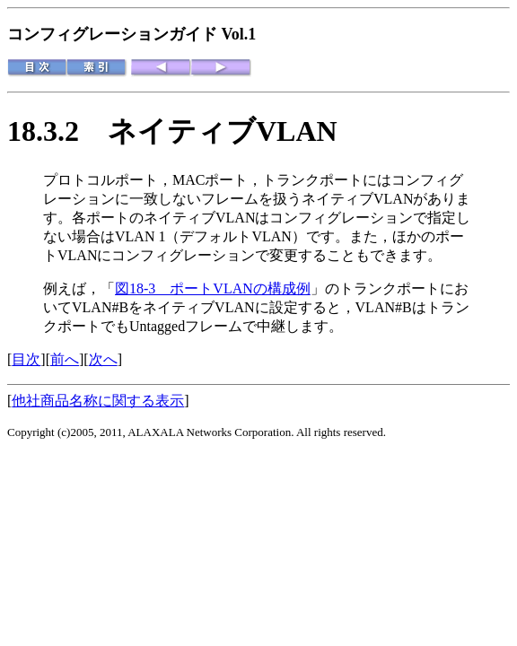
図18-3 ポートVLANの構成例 (213, 288)
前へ (64, 359)
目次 (26, 359)
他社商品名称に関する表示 (98, 400)
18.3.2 (57, 131)
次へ (103, 359)
